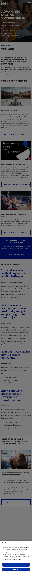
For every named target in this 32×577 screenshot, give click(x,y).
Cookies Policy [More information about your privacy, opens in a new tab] (16, 559)
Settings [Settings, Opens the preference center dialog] (16, 573)
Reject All (16, 569)
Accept (16, 564)
